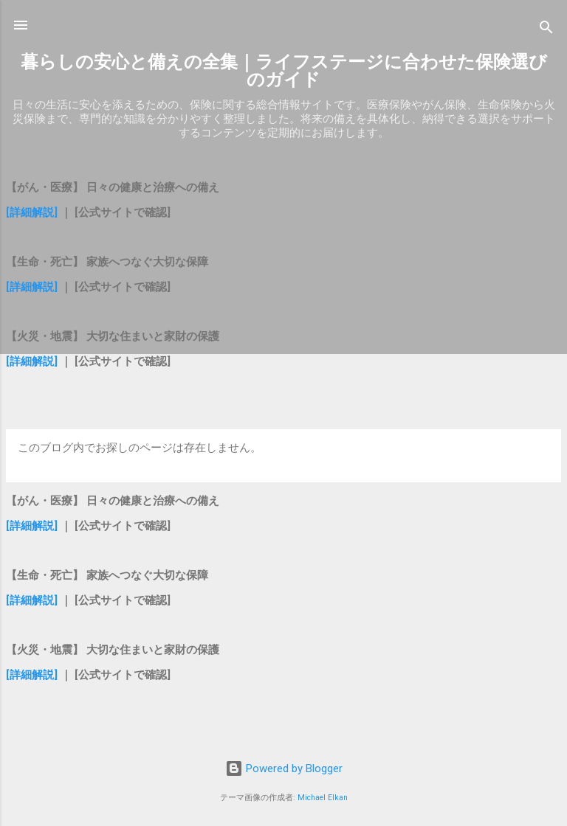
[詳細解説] (32, 212)
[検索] (546, 29)
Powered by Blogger (284, 768)
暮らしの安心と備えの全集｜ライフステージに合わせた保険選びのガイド (284, 71)
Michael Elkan (323, 797)
